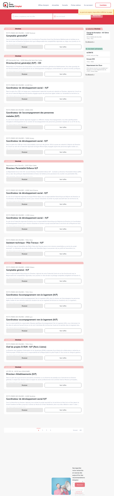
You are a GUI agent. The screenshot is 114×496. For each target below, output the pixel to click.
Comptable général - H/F (17, 269)
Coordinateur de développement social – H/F (27, 87)
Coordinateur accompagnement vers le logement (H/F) (32, 319)
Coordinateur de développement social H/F (26, 398)
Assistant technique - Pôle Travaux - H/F (25, 242)
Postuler (24, 47)
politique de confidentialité (45, 485)
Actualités (55, 5)
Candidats (103, 5)
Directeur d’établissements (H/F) (21, 374)
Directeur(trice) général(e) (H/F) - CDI (23, 63)
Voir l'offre (63, 47)
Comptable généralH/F (16, 35)
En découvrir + (90, 42)
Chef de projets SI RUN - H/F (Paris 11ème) (26, 346)
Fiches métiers (76, 5)
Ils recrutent (88, 5)
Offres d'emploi (43, 5)
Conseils (65, 5)
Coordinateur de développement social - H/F (27, 141)
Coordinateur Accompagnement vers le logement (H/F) (32, 294)
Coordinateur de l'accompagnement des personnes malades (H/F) (30, 114)
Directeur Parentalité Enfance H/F (22, 168)
